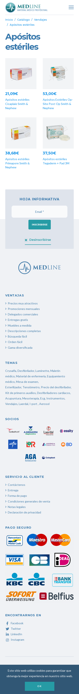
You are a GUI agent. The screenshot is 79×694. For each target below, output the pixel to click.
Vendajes (40, 19)
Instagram (14, 639)
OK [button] (39, 686)
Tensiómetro (31, 387)
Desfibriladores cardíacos (53, 393)
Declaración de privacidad (24, 512)
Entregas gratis (18, 320)
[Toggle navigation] (71, 7)
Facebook (14, 623)
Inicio (9, 19)
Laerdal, (24, 404)
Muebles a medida (19, 325)
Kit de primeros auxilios (20, 393)
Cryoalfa (10, 370)
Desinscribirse (38, 240)
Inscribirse (39, 224)
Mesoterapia (30, 398)
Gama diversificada (20, 347)
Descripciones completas (24, 331)
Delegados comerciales (23, 314)
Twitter (13, 628)
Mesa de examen (27, 381)
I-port (33, 404)
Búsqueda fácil (17, 336)
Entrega (13, 490)
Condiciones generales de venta (29, 501)
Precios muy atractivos (23, 303)
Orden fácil (15, 342)
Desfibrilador (25, 370)
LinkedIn (13, 634)
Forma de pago (17, 495)
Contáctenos (16, 484)
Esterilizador (13, 387)
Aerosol (44, 404)
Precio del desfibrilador (56, 387)
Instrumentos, (55, 398)
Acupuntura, (13, 398)
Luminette (42, 370)
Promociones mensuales (24, 309)
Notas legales (17, 507)
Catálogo (23, 19)
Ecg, (43, 398)
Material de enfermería (31, 376)
